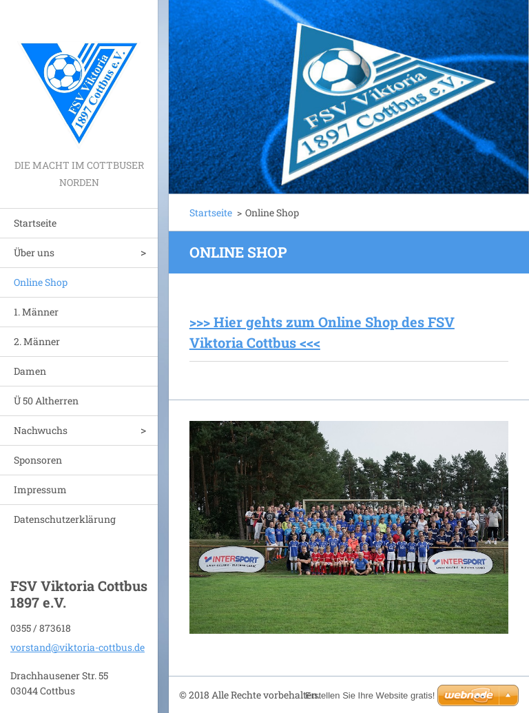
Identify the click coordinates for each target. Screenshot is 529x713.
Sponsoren (38, 459)
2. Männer (37, 341)
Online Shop (41, 282)
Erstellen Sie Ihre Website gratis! (370, 695)
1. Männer (36, 311)
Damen (30, 371)
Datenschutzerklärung (65, 519)
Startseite (35, 222)
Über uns (34, 252)
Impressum (40, 489)
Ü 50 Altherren (46, 400)
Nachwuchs (41, 430)
